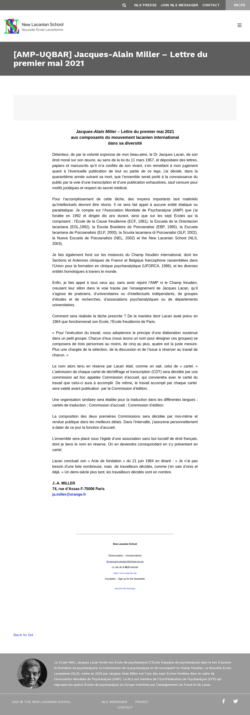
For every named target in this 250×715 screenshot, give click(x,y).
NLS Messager (114, 702)
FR (243, 5)
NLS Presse (145, 5)
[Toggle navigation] (239, 26)
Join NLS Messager (179, 5)
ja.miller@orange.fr (69, 494)
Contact (211, 5)
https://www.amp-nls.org (124, 573)
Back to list (23, 635)
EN (236, 5)
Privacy (141, 702)
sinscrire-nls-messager (125, 588)
